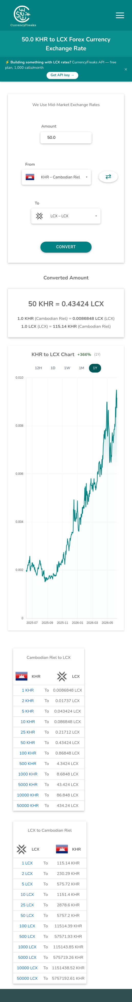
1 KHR (28, 690)
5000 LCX (27, 957)
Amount (48, 126)
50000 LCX (27, 978)
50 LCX (27, 915)
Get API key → (62, 75)
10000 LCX (27, 968)
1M (81, 368)
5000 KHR (27, 784)
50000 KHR (28, 805)
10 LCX (27, 894)
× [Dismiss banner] (125, 69)
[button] (120, 15)
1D (53, 368)
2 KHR (28, 701)
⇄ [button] (108, 177)
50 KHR (27, 743)
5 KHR (28, 711)
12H (38, 368)
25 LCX (27, 905)
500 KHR (27, 764)
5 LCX (27, 884)
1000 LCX (27, 947)
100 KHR (27, 753)
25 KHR (27, 732)
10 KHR (27, 722)
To (37, 203)
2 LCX (27, 873)
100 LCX (27, 926)
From (30, 164)
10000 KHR (28, 795)
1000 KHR (27, 774)
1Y (95, 368)
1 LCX (27, 863)
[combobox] (56, 177)
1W (67, 368)
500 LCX (27, 936)
